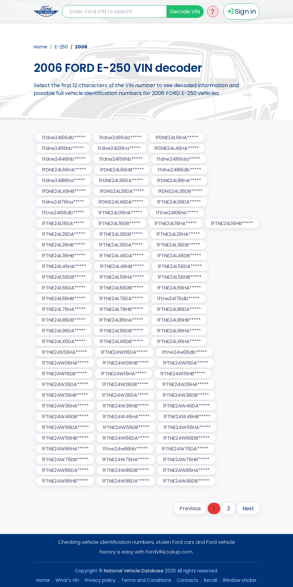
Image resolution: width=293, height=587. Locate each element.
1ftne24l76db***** (178, 298)
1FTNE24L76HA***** (64, 309)
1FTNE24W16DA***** (185, 362)
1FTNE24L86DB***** (63, 319)
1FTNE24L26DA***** (63, 234)
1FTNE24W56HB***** (65, 437)
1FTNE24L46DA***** (121, 255)
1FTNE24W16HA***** (123, 373)
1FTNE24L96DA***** (64, 330)
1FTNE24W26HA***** (185, 384)
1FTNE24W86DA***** (65, 470)
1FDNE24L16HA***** (176, 137)
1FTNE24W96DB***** (186, 480)
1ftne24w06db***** (184, 352)
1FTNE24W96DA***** (125, 480)
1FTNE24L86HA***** (121, 319)
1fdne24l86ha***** (63, 180)
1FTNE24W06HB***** (126, 362)
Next (248, 508)
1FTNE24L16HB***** (232, 223)
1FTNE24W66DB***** (186, 437)
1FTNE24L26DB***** (120, 234)
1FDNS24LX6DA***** (120, 201)
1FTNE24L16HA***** (175, 223)
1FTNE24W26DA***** (65, 384)
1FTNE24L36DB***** (178, 244)
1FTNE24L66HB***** (63, 298)
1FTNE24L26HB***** (63, 244)
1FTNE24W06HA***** (65, 362)
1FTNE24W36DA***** (125, 395)
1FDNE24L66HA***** (64, 169)
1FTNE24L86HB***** (179, 319)
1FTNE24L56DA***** (180, 266)
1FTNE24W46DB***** (65, 416)
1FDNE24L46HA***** (176, 148)
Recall (210, 580)
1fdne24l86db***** (179, 169)
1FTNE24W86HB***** (65, 480)
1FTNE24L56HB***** (179, 276)
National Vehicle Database (134, 570)
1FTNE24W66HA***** (65, 448)
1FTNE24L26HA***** (178, 234)
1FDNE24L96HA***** (179, 180)
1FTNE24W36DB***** (186, 395)
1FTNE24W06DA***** (124, 352)
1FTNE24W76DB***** (65, 459)
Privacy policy (100, 580)
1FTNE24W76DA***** (185, 448)
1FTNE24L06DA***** (179, 201)
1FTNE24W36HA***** (65, 405)
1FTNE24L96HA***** (179, 330)
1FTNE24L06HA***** (120, 212)
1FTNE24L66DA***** (64, 287)
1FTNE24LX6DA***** (64, 341)
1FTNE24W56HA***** (187, 427)
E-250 (61, 47)
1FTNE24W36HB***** (126, 405)
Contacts (187, 580)
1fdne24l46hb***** (63, 158)
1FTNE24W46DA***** (186, 405)
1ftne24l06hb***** (177, 212)
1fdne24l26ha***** (119, 148)
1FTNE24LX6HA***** (179, 341)
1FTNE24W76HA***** (125, 459)
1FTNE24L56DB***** (64, 276)
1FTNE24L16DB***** (119, 223)
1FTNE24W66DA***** (126, 437)
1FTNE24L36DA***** (121, 244)
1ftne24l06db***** (63, 212)
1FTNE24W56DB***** (126, 427)
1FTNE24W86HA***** (186, 470)
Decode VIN (185, 11)
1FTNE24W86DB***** (126, 470)
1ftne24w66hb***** (125, 448)
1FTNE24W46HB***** (187, 416)
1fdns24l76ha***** (63, 201)
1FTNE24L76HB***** (121, 309)
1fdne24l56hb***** (121, 158)
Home (40, 47)
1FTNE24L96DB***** (121, 330)
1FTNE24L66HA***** (179, 287)
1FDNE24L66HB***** (122, 169)
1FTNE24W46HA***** (126, 416)
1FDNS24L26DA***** (122, 191)
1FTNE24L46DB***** (179, 255)
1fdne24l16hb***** (63, 148)
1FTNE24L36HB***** (63, 255)
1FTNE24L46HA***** (64, 266)
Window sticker (240, 580)
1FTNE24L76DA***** (121, 298)
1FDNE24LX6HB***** (64, 191)
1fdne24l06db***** (63, 137)
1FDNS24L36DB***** (180, 191)
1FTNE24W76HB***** (186, 459)
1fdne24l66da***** (178, 158)
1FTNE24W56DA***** (65, 427)
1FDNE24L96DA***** (121, 180)
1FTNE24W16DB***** (64, 373)
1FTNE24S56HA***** (64, 352)
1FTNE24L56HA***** (122, 276)
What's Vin (67, 580)
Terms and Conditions (146, 580)
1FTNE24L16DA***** (63, 223)
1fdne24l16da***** (120, 137)
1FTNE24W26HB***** (65, 395)
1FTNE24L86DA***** (179, 309)
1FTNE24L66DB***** (121, 287)
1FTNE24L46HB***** (122, 266)
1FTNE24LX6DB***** (121, 341)
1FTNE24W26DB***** (125, 384)
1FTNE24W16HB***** (182, 373)
